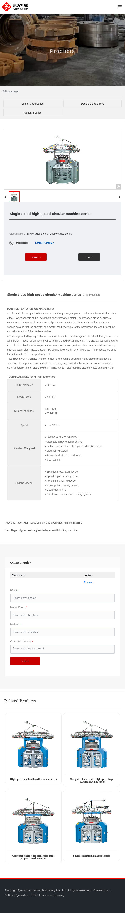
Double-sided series (92, 103)
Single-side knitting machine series (91, 855)
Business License (51, 895)
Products (62, 54)
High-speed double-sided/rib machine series (33, 779)
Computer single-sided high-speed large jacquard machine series (33, 857)
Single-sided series (32, 103)
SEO (34, 895)
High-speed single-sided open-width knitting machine (52, 522)
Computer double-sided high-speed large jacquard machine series (91, 780)
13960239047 (44, 243)
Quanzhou (22, 895)
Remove (88, 582)
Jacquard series (32, 112)
